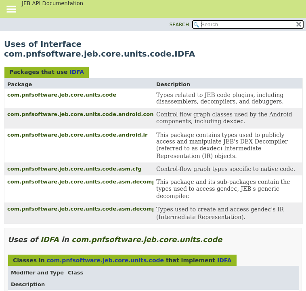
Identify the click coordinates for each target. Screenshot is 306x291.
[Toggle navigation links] (11, 9)
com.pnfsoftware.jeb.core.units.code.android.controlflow (91, 114)
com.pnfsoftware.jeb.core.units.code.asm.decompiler (86, 182)
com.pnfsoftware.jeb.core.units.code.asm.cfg (74, 169)
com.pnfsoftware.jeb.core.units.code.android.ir (77, 135)
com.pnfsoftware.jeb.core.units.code (61, 95)
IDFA (76, 72)
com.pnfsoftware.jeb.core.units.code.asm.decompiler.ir (89, 209)
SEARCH (179, 24)
